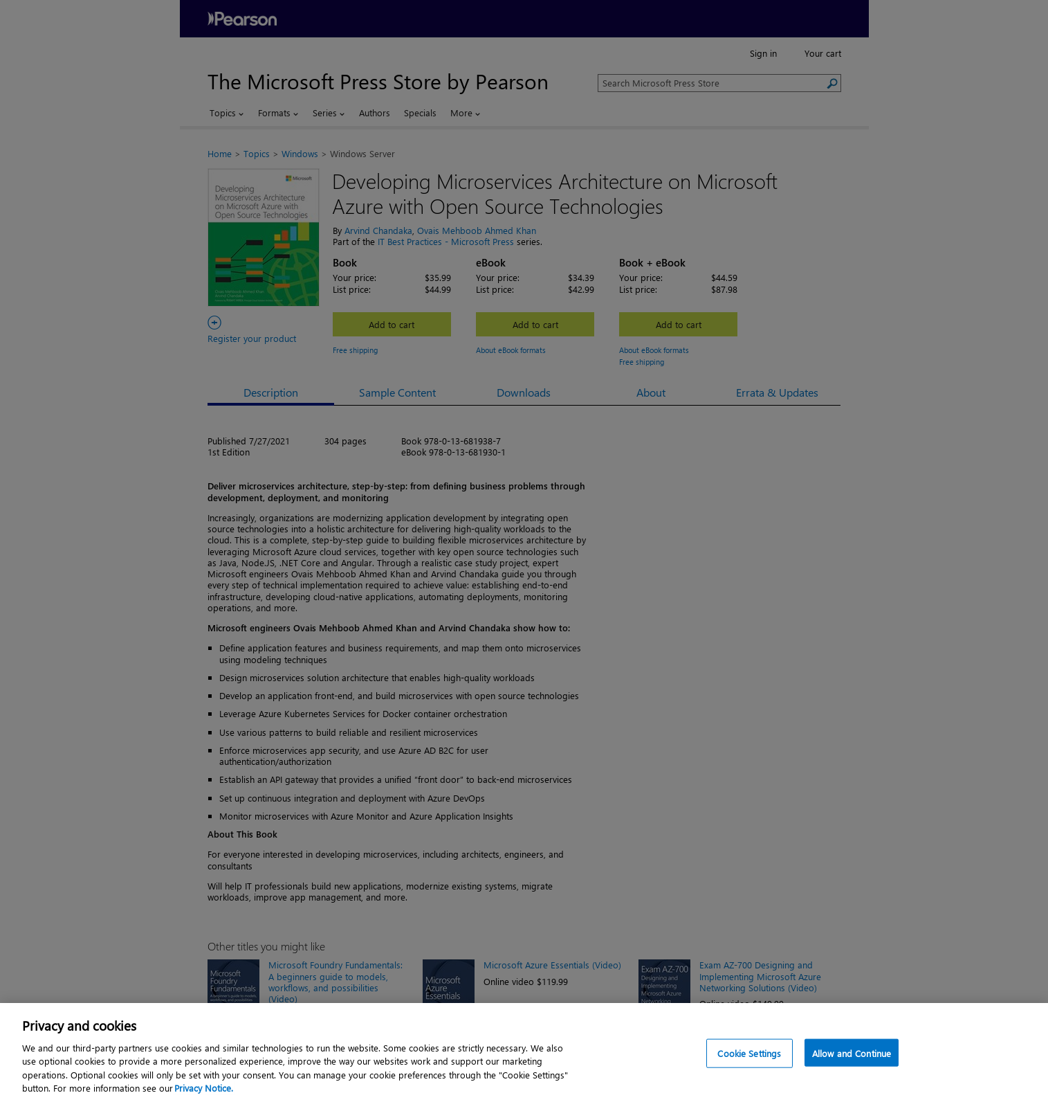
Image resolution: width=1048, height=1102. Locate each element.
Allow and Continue (851, 1083)
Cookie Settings (749, 1083)
